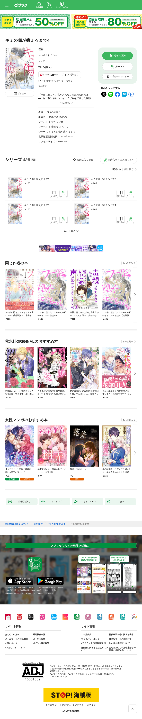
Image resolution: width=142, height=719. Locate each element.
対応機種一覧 (39, 634)
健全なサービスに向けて (120, 639)
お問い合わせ (11, 643)
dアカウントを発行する (58, 705)
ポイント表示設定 (41, 643)
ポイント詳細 (69, 74)
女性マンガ (57, 121)
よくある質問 (39, 639)
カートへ (120, 66)
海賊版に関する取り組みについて (94, 649)
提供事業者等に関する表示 (121, 634)
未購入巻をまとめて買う (121, 159)
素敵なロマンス (59, 126)
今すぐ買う (120, 55)
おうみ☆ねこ (45, 55)
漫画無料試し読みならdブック (16, 524)
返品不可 (42, 86)
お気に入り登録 (85, 159)
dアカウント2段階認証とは (93, 643)
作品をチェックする (120, 76)
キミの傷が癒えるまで (63, 131)
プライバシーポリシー (91, 639)
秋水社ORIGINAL (58, 116)
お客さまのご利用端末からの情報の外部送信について (122, 649)
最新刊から (130, 169)
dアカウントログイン (15, 647)
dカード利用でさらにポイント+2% (54, 81)
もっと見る (128, 263)
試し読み (22, 93)
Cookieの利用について (119, 643)
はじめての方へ (12, 634)
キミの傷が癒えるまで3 (36, 205)
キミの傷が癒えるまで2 (103, 179)
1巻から (116, 169)
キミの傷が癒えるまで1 (36, 179)
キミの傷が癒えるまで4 (103, 205)
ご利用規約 (86, 634)
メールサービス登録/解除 (16, 639)
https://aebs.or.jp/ (59, 676)
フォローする (55, 55)
